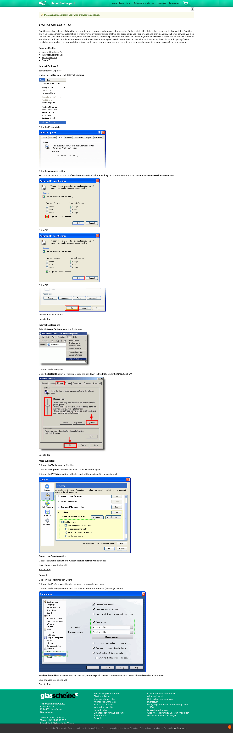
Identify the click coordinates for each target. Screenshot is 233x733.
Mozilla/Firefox (49, 57)
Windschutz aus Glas (104, 707)
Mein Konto (125, 3)
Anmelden (174, 3)
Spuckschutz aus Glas (104, 699)
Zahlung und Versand (144, 3)
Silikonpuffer (100, 715)
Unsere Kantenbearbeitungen (162, 715)
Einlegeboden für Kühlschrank (109, 712)
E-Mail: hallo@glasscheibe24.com (57, 722)
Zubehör (98, 718)
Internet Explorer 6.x (52, 54)
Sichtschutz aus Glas (104, 704)
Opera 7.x (46, 60)
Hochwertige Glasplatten (106, 693)
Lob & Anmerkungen (157, 710)
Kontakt (162, 3)
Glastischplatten (102, 696)
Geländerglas (100, 710)
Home (114, 3)
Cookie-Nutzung (177, 728)
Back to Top (44, 318)
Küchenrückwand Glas (105, 701)
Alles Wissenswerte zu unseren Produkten (168, 712)
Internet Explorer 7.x (52, 52)
